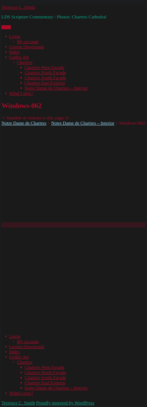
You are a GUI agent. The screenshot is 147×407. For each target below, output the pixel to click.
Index (14, 51)
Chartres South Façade (45, 77)
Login (14, 36)
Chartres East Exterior (44, 82)
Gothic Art (19, 57)
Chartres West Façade (44, 67)
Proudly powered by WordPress (65, 402)
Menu (6, 27)
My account (28, 41)
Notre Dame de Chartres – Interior (56, 88)
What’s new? (21, 93)
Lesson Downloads (26, 46)
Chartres (24, 62)
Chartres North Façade (45, 72)
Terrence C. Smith (18, 7)
